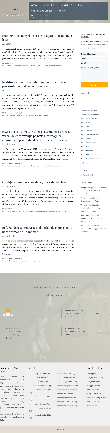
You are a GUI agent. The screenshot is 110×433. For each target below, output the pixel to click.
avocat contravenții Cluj (67, 390)
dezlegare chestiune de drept (26, 66)
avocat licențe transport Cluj (68, 386)
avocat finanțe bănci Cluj (67, 377)
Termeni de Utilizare (73, 328)
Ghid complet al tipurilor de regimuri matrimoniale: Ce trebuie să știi (91, 218)
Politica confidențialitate (75, 331)
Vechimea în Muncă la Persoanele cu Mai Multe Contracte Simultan (90, 208)
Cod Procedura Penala (89, 114)
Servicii (67, 5)
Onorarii (68, 334)
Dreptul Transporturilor (90, 159)
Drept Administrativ (88, 118)
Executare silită (92, 406)
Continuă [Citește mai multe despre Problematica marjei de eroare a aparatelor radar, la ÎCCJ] (69, 59)
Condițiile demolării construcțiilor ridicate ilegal (35, 182)
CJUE (82, 106)
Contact (61, 10)
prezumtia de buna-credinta (36, 211)
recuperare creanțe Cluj (67, 402)
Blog (79, 5)
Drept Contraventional (13, 113)
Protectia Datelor (87, 175)
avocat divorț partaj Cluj (38, 381)
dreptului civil (6, 386)
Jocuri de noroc (86, 167)
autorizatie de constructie (14, 211)
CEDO (82, 102)
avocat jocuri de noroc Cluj (39, 404)
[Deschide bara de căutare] (32, 17)
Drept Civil (9, 209)
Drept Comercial (87, 131)
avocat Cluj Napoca (65, 394)
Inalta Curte (9, 63)
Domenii (50, 5)
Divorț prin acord (93, 386)
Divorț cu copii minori (94, 377)
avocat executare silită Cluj (40, 386)
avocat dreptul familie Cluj (39, 373)
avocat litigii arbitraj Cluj (67, 381)
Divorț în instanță (93, 381)
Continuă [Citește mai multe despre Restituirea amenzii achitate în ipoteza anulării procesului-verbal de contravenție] (32, 108)
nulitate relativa (11, 261)
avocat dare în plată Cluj (39, 377)
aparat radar (9, 66)
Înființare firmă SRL (94, 394)
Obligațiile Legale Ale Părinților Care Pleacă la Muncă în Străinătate (93, 190)
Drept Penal (85, 147)
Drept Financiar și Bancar (96, 398)
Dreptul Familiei (87, 151)
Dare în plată (91, 373)
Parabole (84, 171)
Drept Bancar (85, 123)
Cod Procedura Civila (89, 111)
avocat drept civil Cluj (66, 373)
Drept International (88, 143)
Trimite (94, 85)
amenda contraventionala (14, 115)
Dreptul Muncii (86, 155)
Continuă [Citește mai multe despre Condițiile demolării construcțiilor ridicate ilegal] (35, 204)
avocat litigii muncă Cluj (67, 406)
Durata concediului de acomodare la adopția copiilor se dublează (93, 228)
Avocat (83, 98)
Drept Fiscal (85, 139)
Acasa (34, 5)
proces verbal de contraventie (49, 66)
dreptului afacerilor (14, 408)
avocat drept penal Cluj (66, 398)
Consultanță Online (41, 10)
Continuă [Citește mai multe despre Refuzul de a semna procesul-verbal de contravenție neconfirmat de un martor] (6, 254)
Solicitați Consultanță (55, 295)
